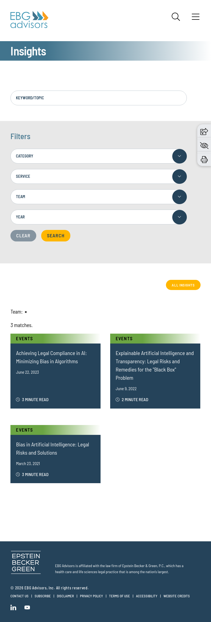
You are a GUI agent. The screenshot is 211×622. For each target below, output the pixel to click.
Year (20, 216)
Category (24, 155)
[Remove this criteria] (26, 312)
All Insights (183, 285)
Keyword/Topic (30, 97)
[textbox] (98, 156)
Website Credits (176, 596)
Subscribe (43, 596)
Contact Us (19, 596)
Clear (23, 235)
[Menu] (196, 18)
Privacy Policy (91, 596)
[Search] (176, 17)
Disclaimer (65, 596)
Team (20, 196)
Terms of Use (119, 596)
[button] (204, 131)
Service (23, 176)
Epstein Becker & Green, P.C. (143, 565)
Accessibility (146, 596)
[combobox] (98, 156)
